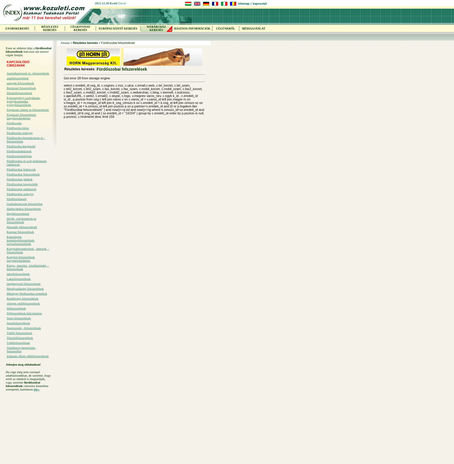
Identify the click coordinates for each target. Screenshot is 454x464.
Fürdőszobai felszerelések (23, 174)
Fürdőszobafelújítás (19, 156)
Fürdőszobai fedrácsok (21, 169)
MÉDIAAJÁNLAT (253, 28)
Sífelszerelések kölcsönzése (24, 313)
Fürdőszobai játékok (20, 179)
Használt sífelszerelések (22, 227)
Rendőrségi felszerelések (23, 298)
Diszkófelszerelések (19, 93)
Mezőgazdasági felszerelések (25, 288)
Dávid (122, 3)
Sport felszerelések (19, 318)
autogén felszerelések (20, 83)
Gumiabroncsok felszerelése (25, 204)
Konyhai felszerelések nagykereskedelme (21, 258)
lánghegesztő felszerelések (24, 283)
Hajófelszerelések (18, 213)
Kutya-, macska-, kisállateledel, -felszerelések (28, 267)
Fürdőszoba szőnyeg (20, 133)
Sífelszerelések (16, 308)
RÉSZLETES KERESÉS (49, 28)
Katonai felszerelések (20, 232)
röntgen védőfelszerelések (23, 303)
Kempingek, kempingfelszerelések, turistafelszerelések (21, 240)
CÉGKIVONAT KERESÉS (80, 28)
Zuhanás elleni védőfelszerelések (28, 356)
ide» (36, 389)
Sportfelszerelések (18, 323)
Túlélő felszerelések (19, 333)
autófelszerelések (18, 78)
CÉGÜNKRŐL (225, 28)
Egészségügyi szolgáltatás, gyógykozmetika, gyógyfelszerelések (24, 101)
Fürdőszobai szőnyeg (20, 194)
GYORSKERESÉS (17, 28)
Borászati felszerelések (21, 88)
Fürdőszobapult (16, 199)
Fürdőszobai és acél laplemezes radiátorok (27, 162)
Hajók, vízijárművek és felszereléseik (21, 220)
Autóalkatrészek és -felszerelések (28, 73)
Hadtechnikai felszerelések (24, 208)
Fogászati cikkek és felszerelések (28, 109)
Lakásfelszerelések (19, 278)
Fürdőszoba (14, 123)
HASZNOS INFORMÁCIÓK (192, 28)
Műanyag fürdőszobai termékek (27, 293)
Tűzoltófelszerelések (20, 338)
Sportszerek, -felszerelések (24, 328)
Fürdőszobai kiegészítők (22, 184)
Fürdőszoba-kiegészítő (21, 146)
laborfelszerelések (18, 274)
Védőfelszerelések (18, 342)
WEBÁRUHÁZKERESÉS (156, 28)
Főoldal (65, 43)
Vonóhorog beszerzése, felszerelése (21, 349)
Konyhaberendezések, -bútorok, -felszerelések (28, 250)
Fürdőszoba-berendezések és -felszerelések (26, 139)
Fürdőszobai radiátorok (21, 189)
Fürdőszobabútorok (19, 151)
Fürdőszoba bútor (18, 128)
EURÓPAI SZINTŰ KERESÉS (118, 28)
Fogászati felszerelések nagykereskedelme (21, 116)
